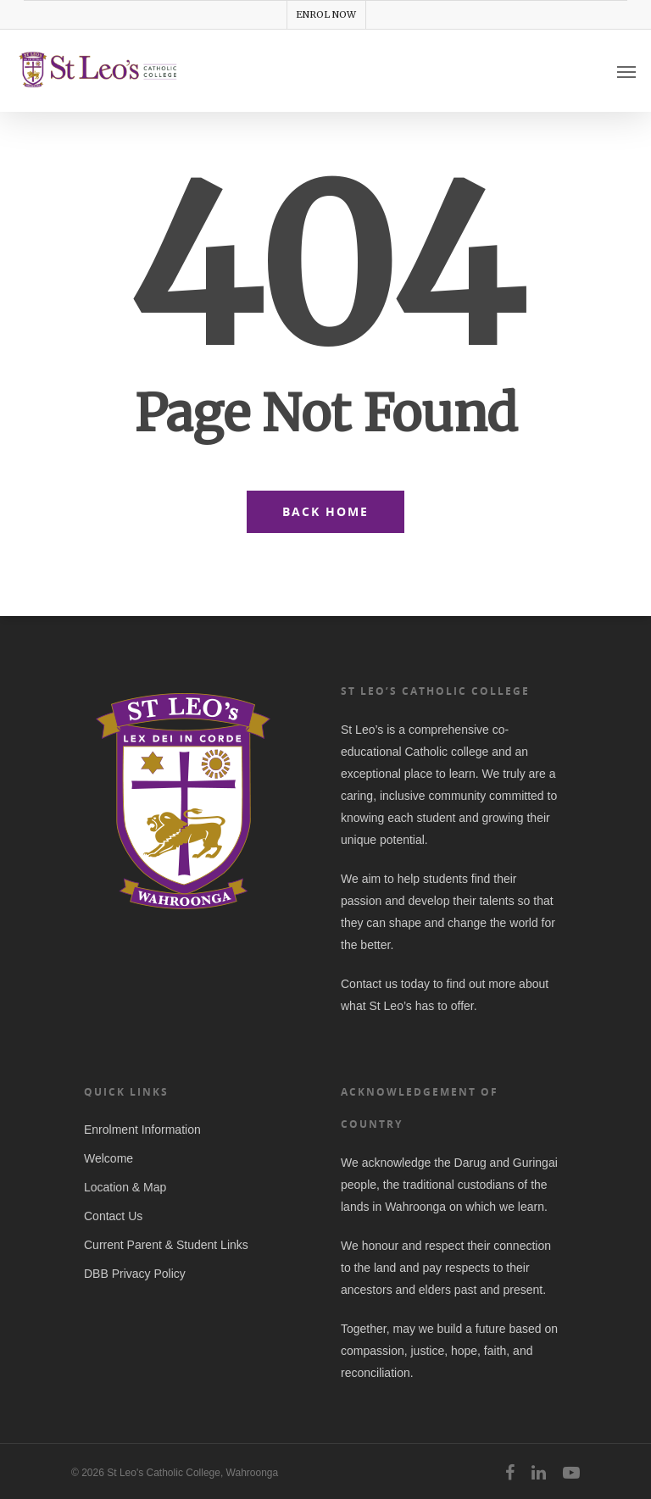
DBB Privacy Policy (135, 1273)
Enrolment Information (142, 1129)
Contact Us (113, 1216)
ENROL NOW (326, 14)
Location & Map (125, 1187)
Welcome (108, 1158)
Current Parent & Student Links (166, 1245)
